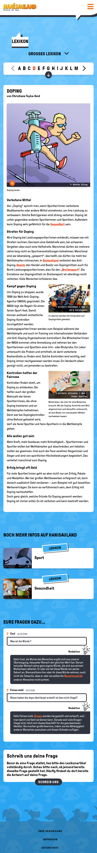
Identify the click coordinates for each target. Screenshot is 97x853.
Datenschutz (50, 848)
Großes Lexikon (45, 54)
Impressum (50, 839)
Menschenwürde (73, 675)
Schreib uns (48, 782)
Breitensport (70, 269)
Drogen (38, 716)
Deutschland (51, 260)
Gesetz (21, 265)
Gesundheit (57, 224)
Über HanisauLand (50, 831)
